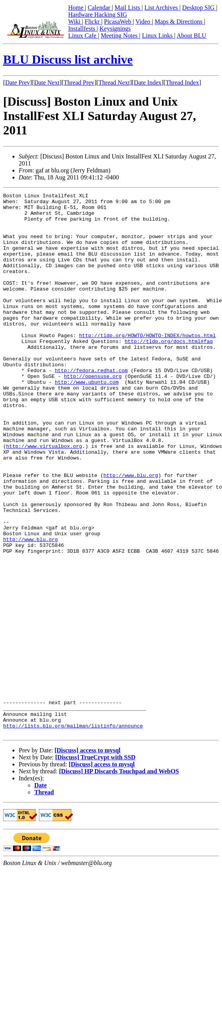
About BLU (191, 35)
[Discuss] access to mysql (87, 858)
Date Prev (17, 82)
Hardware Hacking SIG (97, 14)
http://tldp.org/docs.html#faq (169, 371)
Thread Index (182, 82)
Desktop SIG (199, 7)
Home (76, 7)
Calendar (100, 7)
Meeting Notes (120, 35)
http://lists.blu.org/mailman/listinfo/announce (73, 832)
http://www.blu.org (130, 532)
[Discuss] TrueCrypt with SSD (95, 865)
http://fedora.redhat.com (91, 406)
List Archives (162, 7)
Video (144, 21)
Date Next (47, 82)
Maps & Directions (179, 21)
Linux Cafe (83, 35)
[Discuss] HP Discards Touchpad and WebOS (119, 879)
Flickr (93, 21)
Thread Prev (78, 82)
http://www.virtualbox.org (44, 497)
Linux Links (158, 35)
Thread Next (114, 82)
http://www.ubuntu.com (87, 420)
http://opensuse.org (93, 413)
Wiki (75, 21)
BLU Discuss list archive (68, 59)
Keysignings (115, 28)
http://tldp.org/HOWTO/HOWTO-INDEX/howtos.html (147, 364)
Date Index (148, 82)
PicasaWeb (118, 21)
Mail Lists (128, 7)
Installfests (82, 28)
